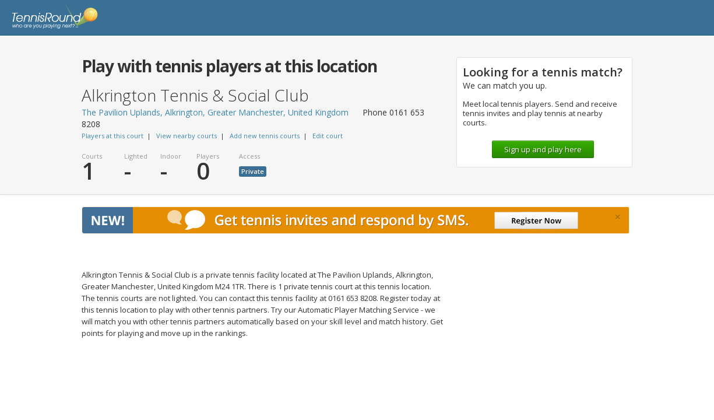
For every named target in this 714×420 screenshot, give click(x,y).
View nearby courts (186, 135)
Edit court (327, 135)
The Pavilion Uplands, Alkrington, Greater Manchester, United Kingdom (215, 112)
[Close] (617, 217)
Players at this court (112, 135)
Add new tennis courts (265, 135)
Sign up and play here (543, 149)
